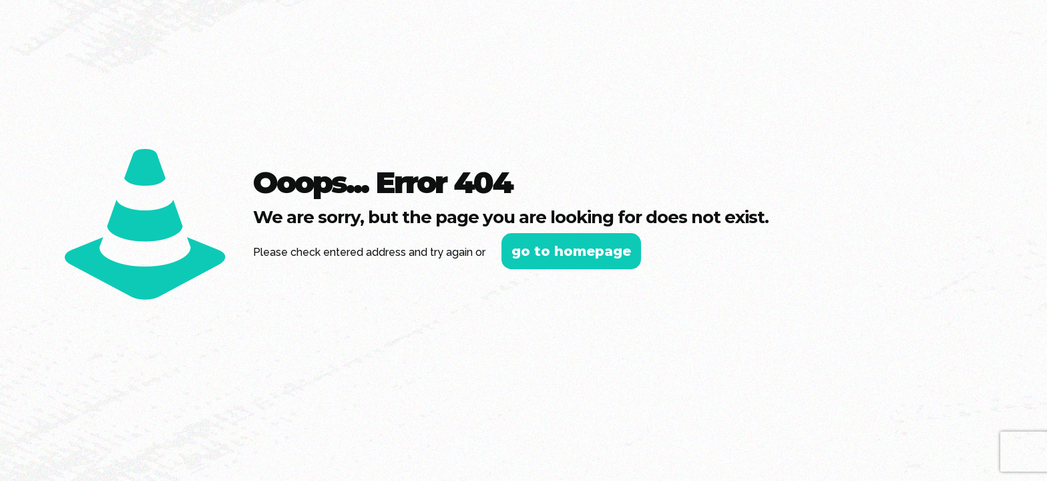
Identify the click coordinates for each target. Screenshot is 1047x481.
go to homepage (571, 251)
